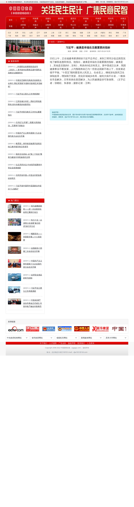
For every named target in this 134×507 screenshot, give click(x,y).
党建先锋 (48, 19)
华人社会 (73, 26)
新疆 (88, 36)
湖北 (110, 33)
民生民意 (111, 19)
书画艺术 (98, 26)
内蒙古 (103, 33)
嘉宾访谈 (73, 19)
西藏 (52, 36)
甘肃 (67, 36)
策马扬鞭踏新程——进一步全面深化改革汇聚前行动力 (32, 209)
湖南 (117, 33)
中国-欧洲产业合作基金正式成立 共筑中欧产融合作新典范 (32, 303)
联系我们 (81, 343)
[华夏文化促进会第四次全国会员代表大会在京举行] (27, 53)
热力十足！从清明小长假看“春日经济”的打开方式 (32, 223)
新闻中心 (23, 19)
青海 (74, 36)
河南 (95, 36)
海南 (16, 36)
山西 (31, 33)
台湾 (124, 36)
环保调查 (98, 19)
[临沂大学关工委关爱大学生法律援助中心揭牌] (36, 53)
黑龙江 (103, 36)
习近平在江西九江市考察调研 (28, 94)
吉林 (45, 33)
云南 (45, 36)
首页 (10, 20)
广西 (9, 36)
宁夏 (81, 36)
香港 (110, 36)
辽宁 (38, 33)
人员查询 (90, 343)
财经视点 (60, 19)
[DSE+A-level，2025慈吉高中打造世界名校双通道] (23, 53)
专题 (10, 26)
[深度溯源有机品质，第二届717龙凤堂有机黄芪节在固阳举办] (18, 53)
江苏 (59, 33)
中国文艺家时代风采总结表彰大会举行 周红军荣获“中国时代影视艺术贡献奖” (25, 83)
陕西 (59, 36)
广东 (124, 33)
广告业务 (62, 343)
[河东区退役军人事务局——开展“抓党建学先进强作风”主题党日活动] (32, 53)
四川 (31, 36)
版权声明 (71, 343)
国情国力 (111, 26)
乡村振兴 (23, 26)
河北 (23, 33)
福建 (81, 33)
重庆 (23, 36)
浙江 (67, 33)
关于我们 (43, 343)
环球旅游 (86, 19)
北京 (9, 33)
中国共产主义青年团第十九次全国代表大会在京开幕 (32, 263)
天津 (16, 33)
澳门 (117, 36)
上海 (52, 33)
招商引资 (86, 26)
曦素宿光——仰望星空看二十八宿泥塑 (32, 236)
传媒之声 (35, 26)
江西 (88, 33)
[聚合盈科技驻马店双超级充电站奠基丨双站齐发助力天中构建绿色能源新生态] (14, 53)
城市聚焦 (60, 26)
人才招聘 (53, 343)
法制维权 (48, 26)
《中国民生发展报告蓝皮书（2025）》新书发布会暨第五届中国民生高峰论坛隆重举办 (24, 69)
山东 (95, 33)
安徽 (74, 33)
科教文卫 (123, 19)
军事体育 (123, 26)
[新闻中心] (11, 67)
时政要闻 (35, 19)
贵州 (38, 36)
